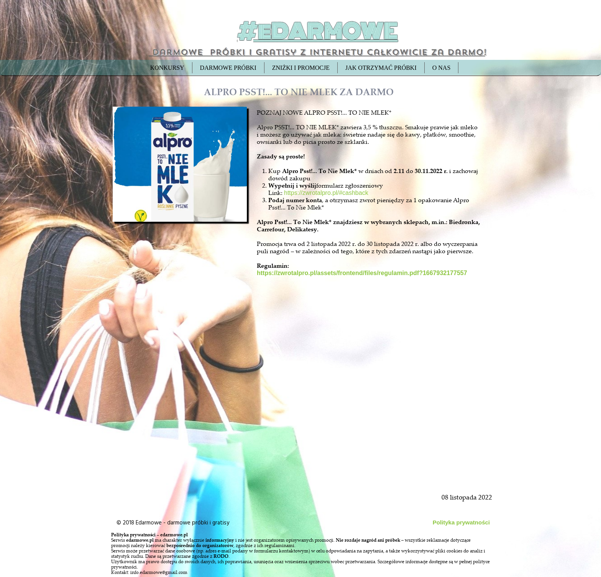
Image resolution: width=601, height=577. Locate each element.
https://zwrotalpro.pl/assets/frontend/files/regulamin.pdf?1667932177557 (362, 273)
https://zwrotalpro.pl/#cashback (326, 193)
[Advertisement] (180, 399)
